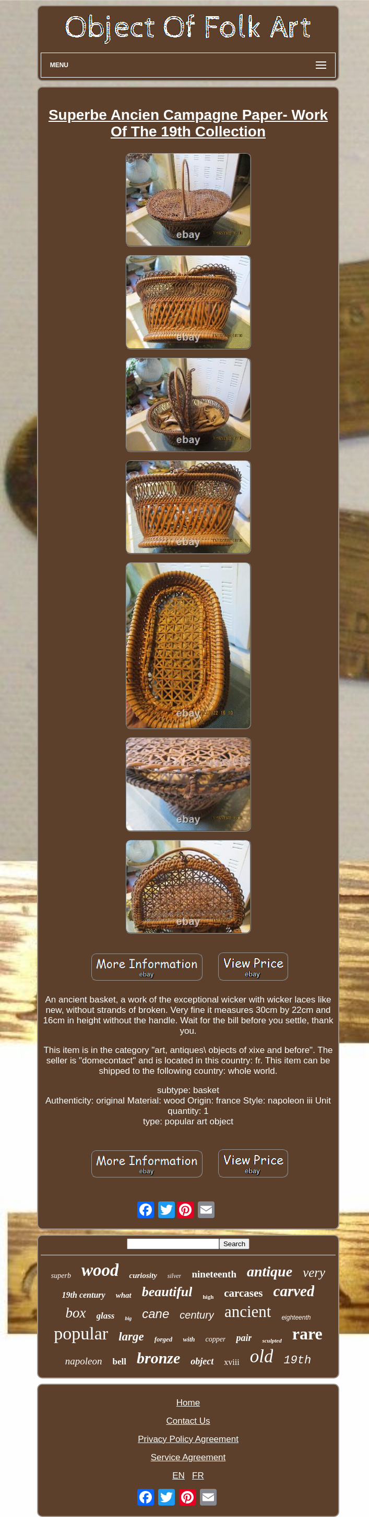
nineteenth (214, 1274)
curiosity (143, 1275)
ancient (247, 1311)
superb (61, 1276)
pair (244, 1338)
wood (100, 1270)
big (128, 1318)
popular (81, 1333)
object (202, 1361)
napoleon (83, 1361)
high (208, 1297)
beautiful (167, 1291)
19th (297, 1360)
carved (294, 1291)
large (131, 1336)
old (261, 1356)
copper (216, 1339)
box (76, 1313)
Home (188, 1403)
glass (106, 1316)
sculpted (271, 1340)
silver (175, 1276)
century (197, 1315)
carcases (243, 1293)
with (189, 1339)
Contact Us (188, 1421)
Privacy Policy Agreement (188, 1439)
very (314, 1272)
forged (163, 1339)
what (124, 1295)
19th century (83, 1294)
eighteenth (296, 1317)
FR (198, 1476)
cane (155, 1314)
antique (269, 1271)
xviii (231, 1362)
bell (119, 1361)
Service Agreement (188, 1457)
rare (307, 1333)
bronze (158, 1357)
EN (178, 1476)
